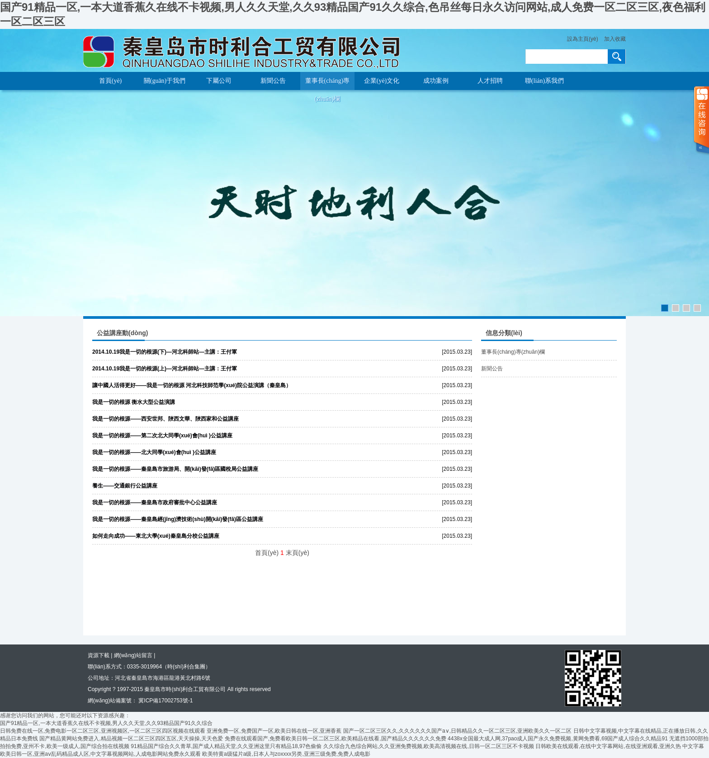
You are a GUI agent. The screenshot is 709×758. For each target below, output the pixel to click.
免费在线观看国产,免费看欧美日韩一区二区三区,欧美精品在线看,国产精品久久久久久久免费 (335, 738)
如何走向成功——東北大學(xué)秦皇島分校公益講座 (155, 536)
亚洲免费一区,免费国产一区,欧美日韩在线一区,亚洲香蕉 (274, 731)
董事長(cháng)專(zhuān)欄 (327, 83)
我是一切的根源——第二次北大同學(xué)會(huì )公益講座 (162, 435)
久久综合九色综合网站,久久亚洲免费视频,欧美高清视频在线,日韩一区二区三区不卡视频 (428, 746)
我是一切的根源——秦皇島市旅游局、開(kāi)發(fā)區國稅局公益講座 (175, 469)
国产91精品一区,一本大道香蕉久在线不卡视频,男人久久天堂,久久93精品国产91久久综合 (106, 723)
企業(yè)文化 (382, 80)
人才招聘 (490, 80)
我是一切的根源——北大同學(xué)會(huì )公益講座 (154, 452)
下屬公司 (219, 80)
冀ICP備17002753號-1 (165, 700)
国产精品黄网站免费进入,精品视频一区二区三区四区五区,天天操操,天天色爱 (131, 738)
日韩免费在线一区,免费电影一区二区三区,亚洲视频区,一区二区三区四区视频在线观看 (102, 731)
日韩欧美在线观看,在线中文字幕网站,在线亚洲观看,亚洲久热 (608, 746)
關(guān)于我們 (165, 80)
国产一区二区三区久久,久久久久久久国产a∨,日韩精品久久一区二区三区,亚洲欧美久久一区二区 (457, 731)
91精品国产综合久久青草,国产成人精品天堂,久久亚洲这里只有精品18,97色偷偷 (226, 746)
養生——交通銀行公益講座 (124, 486)
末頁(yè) (297, 552)
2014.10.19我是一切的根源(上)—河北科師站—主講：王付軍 (164, 368)
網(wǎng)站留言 (133, 655)
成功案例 (436, 80)
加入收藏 (615, 39)
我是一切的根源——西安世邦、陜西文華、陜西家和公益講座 (165, 419)
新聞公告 (273, 80)
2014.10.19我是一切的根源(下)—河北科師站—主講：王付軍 (164, 352)
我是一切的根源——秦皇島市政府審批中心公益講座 (154, 502)
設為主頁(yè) (582, 39)
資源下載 (98, 655)
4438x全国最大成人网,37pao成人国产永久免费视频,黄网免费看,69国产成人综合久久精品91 (558, 738)
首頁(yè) (110, 80)
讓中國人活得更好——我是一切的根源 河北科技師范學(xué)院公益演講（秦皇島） (191, 385)
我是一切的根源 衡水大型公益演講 (133, 402)
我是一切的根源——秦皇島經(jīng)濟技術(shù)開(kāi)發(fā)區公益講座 (177, 519)
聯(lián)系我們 (544, 80)
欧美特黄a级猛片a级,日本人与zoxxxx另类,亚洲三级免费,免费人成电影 (286, 754)
